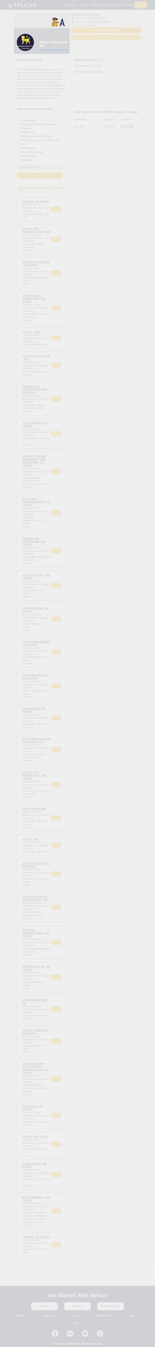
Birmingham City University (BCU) (53, 50)
